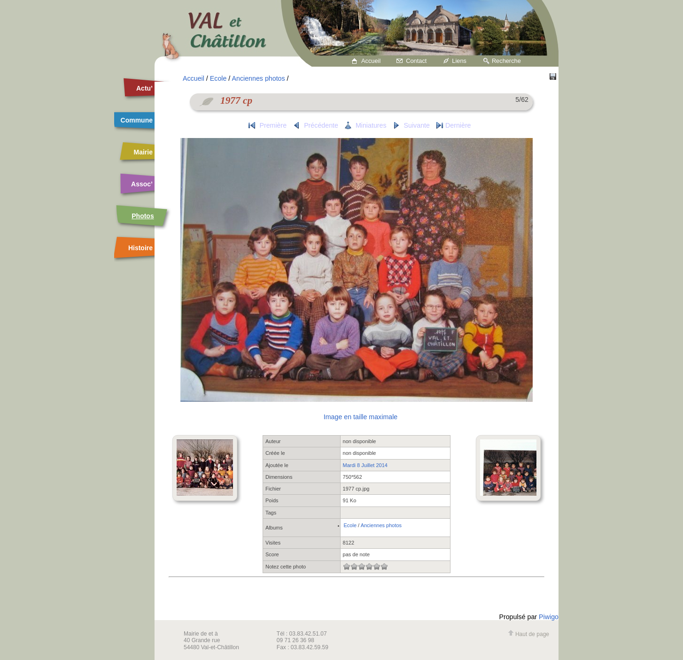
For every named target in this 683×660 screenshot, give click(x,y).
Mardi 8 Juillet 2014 (365, 465)
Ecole (218, 78)
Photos (143, 216)
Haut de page (528, 634)
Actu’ (144, 88)
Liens (459, 60)
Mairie (143, 152)
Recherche (506, 60)
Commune (137, 120)
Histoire (140, 248)
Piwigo (549, 617)
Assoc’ (142, 184)
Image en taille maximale (360, 417)
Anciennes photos (258, 78)
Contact (416, 60)
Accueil (370, 60)
